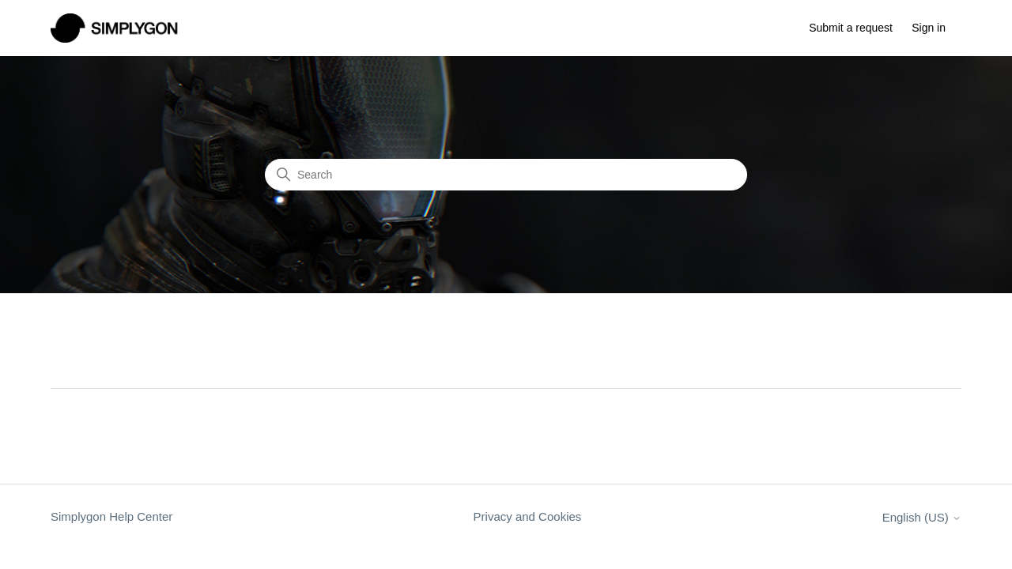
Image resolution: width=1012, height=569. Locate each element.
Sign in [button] (929, 27)
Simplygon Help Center (111, 516)
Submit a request (851, 27)
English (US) (921, 517)
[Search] (506, 174)
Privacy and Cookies (528, 516)
